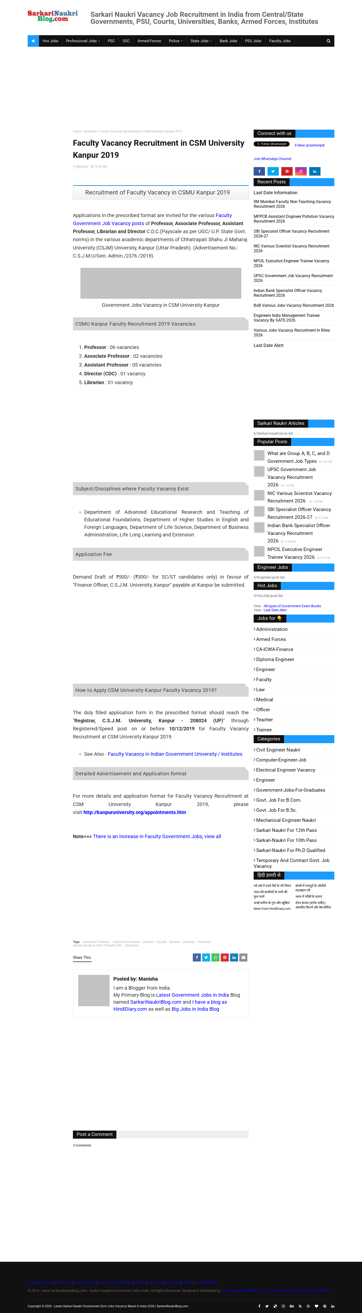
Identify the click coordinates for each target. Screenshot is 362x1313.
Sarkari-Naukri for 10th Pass (286, 840)
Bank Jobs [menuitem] (228, 41)
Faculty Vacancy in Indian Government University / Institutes (175, 754)
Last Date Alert (275, 610)
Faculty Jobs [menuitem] (280, 41)
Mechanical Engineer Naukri (286, 820)
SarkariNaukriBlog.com (156, 1002)
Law (260, 689)
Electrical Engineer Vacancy (285, 770)
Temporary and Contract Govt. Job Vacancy (292, 863)
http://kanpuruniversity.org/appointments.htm (134, 812)
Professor (204, 942)
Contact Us (156, 1283)
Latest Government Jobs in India (192, 995)
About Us (46, 1283)
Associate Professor (126, 942)
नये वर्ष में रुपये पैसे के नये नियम (272, 886)
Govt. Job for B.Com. (279, 800)
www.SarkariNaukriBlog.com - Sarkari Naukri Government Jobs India (275, 1291)
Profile (187, 1283)
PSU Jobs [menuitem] (253, 41)
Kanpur (175, 942)
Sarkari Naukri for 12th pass (286, 830)
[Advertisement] (178, 87)
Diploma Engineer (275, 659)
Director (148, 942)
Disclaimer (64, 1283)
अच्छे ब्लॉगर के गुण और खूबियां (272, 903)
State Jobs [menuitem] (200, 41)
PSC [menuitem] (111, 41)
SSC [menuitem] (126, 41)
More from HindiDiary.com (272, 909)
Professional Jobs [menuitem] (81, 41)
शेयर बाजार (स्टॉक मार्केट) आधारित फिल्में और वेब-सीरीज (313, 905)
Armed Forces (271, 639)
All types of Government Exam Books (292, 606)
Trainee (264, 730)
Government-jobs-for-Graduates (290, 790)
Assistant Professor (96, 942)
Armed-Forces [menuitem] (149, 41)
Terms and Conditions (115, 1283)
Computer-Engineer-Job (281, 760)
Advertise (173, 1283)
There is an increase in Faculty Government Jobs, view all (157, 836)
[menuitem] (33, 41)
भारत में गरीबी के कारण (308, 896)
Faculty (162, 942)
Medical (264, 699)
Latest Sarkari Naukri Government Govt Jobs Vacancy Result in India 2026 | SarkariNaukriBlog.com (121, 1306)
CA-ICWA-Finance (274, 649)
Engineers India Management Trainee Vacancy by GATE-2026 (287, 318)
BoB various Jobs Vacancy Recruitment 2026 (294, 305)
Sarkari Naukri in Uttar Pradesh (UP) (97, 945)
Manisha (82, 166)
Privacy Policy (85, 1283)
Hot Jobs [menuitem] (50, 41)
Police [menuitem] (174, 41)
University (90, 131)
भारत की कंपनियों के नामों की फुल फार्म (270, 894)
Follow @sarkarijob (309, 145)
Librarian (189, 942)
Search (139, 1283)
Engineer (265, 669)
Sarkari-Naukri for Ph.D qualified (290, 850)
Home (77, 131)
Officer (263, 710)
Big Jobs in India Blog (195, 1009)
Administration (272, 629)
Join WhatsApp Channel (272, 159)
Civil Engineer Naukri (278, 750)
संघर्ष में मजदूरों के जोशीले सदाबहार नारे (310, 888)
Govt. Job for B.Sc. (276, 810)
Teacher (264, 720)
